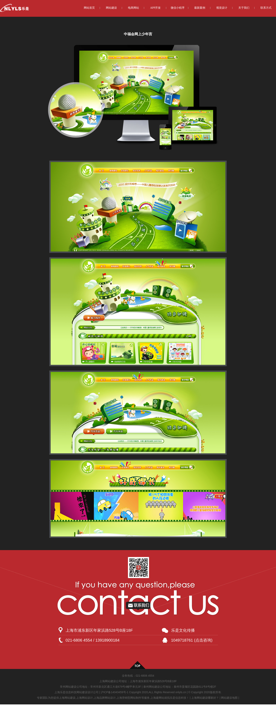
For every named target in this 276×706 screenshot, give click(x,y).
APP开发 (155, 7)
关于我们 (243, 7)
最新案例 (199, 7)
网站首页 (89, 7)
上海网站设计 (84, 697)
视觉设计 (221, 7)
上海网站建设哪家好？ (205, 697)
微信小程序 (178, 7)
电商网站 (133, 7)
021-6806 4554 (145, 675)
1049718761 (182, 640)
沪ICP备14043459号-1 (114, 692)
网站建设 (111, 7)
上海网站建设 (67, 697)
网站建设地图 (229, 697)
